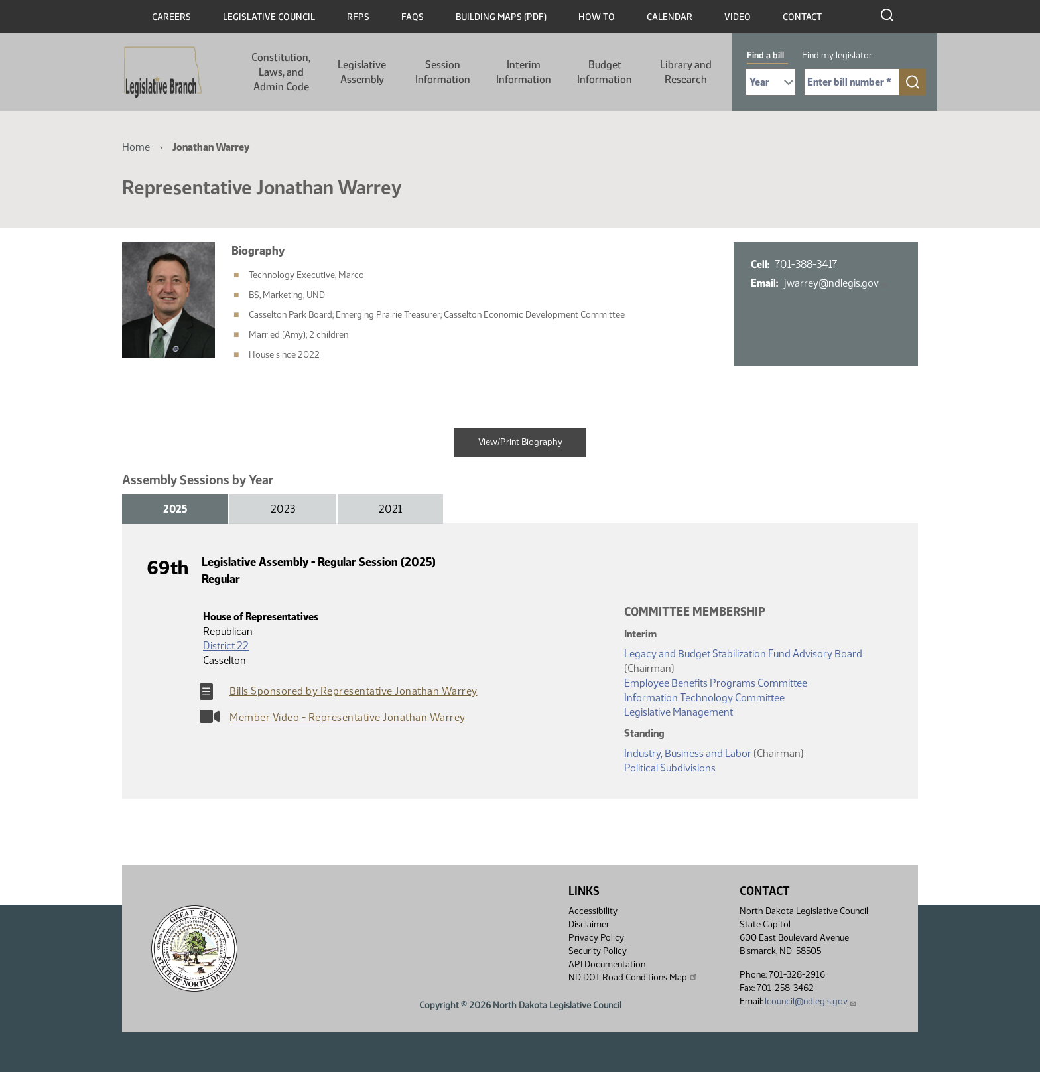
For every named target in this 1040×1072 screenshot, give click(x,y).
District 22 (226, 645)
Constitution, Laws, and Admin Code (280, 72)
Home (136, 147)
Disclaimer (589, 924)
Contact (802, 17)
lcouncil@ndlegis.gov (811, 1001)
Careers (171, 17)
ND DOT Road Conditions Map (633, 977)
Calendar (669, 17)
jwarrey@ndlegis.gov (835, 283)
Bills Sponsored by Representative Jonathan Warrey (353, 691)
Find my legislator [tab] (837, 55)
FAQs (412, 17)
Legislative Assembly (362, 72)
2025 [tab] (175, 509)
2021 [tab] (390, 509)
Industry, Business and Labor (687, 753)
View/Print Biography (520, 442)
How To (596, 17)
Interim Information (523, 72)
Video (737, 17)
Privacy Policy (596, 937)
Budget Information (604, 72)
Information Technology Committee (704, 697)
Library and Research (686, 72)
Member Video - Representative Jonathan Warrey (347, 717)
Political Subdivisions (670, 768)
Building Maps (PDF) (501, 17)
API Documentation (606, 964)
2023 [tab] (283, 509)
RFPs (358, 17)
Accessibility (593, 911)
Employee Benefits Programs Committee (715, 683)
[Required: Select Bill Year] (771, 82)
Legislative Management (678, 712)
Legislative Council (269, 17)
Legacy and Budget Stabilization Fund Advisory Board (743, 653)
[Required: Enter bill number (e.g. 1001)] (852, 82)
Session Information (442, 72)
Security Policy (597, 951)
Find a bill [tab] (765, 55)
